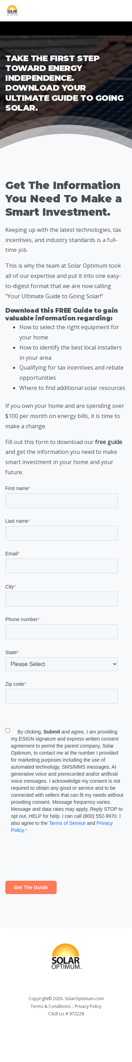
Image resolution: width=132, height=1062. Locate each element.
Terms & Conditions (50, 1006)
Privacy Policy (88, 1006)
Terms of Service (67, 823)
